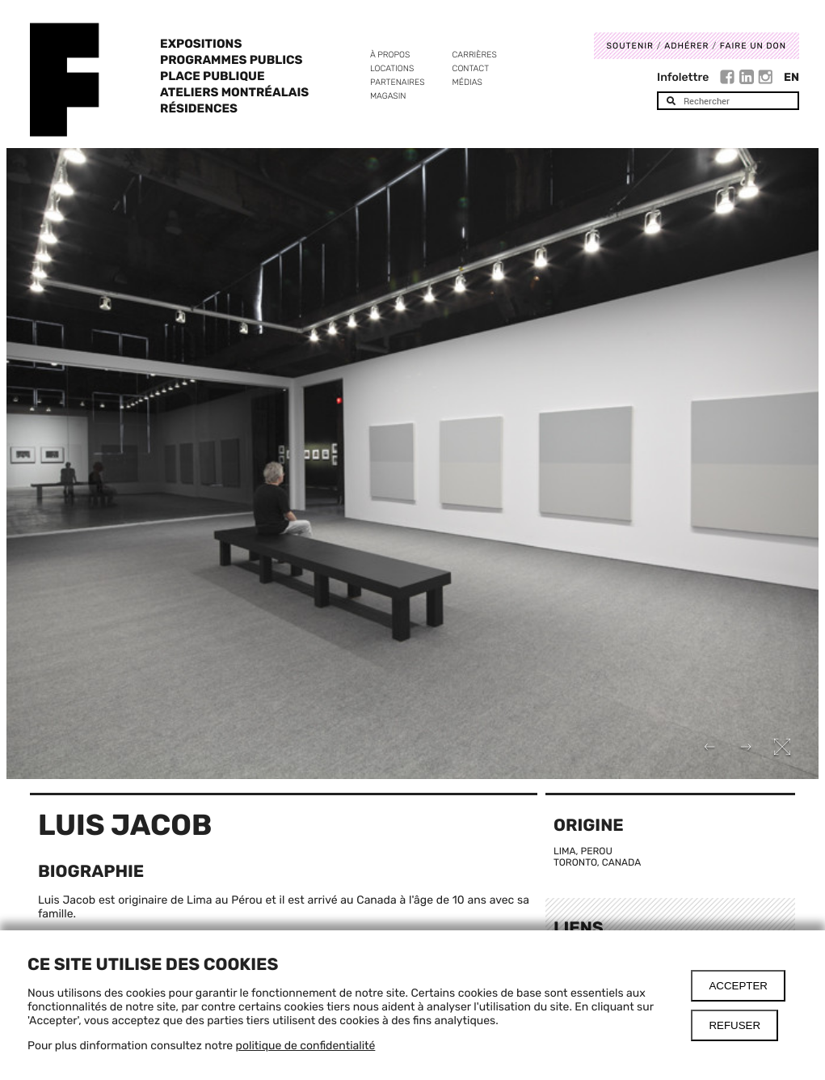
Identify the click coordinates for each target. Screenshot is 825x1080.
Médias (467, 82)
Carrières (474, 54)
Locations (392, 68)
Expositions (201, 43)
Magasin (388, 96)
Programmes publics (231, 60)
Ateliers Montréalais (234, 92)
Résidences (199, 108)
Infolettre (683, 77)
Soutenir (630, 45)
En (791, 77)
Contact (470, 68)
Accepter (738, 986)
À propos (390, 54)
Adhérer (686, 45)
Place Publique (212, 76)
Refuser (734, 1025)
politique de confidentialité (306, 1045)
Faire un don (753, 45)
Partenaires (397, 82)
